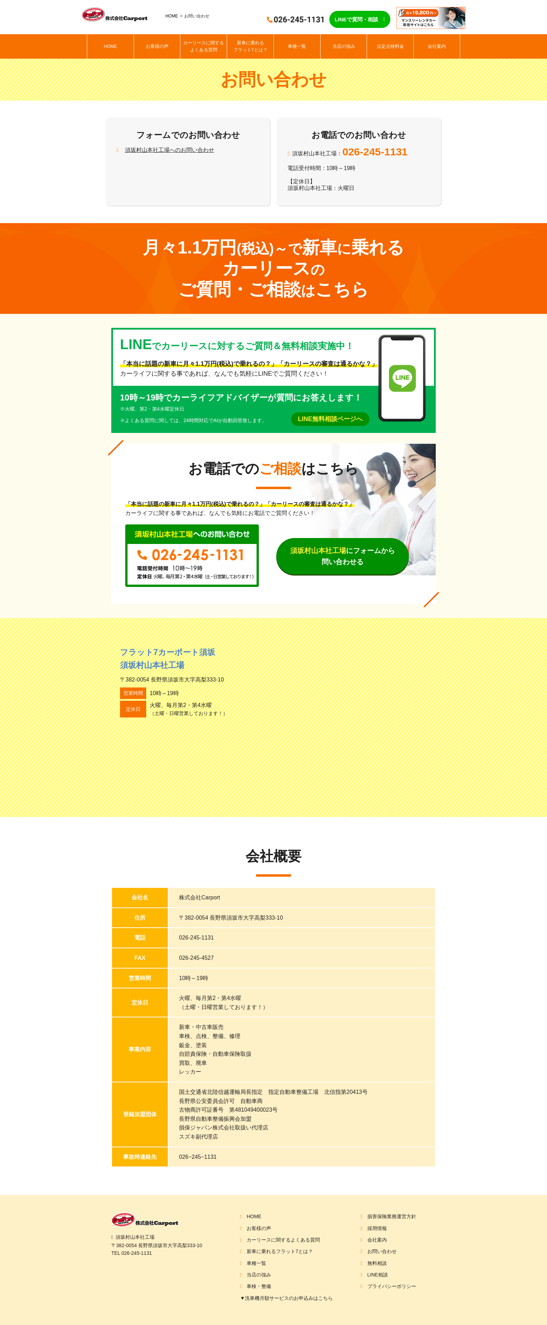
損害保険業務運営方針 (391, 1216)
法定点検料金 (390, 46)
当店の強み (343, 46)
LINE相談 (377, 1275)
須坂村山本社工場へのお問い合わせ (169, 150)
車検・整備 (259, 1286)
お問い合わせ (382, 1251)
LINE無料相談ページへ (330, 418)
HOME (171, 16)
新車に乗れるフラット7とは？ (250, 46)
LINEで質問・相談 (356, 19)
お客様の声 (157, 46)
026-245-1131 (374, 151)
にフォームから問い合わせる (342, 556)
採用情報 (377, 1228)
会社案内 (437, 46)
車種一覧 (297, 46)
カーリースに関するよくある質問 (203, 46)
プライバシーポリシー (391, 1286)
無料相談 (377, 1263)
